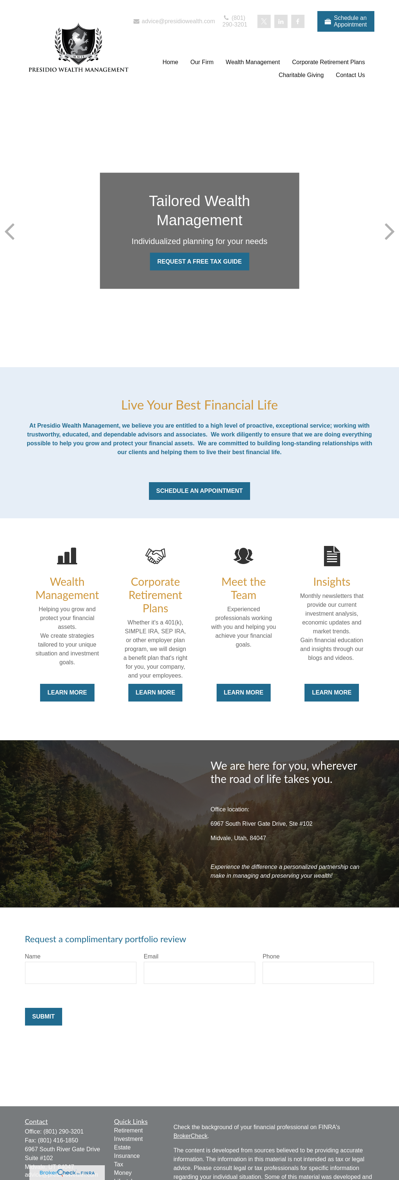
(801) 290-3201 (234, 21)
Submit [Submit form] (43, 1016)
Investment (128, 1139)
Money (123, 1173)
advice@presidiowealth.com (173, 21)
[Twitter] (264, 21)
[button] (170, 62)
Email (151, 956)
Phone (271, 956)
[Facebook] (297, 21)
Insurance (127, 1156)
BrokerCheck (190, 1136)
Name (33, 956)
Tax (118, 1164)
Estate (122, 1147)
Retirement (128, 1130)
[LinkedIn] (281, 21)
